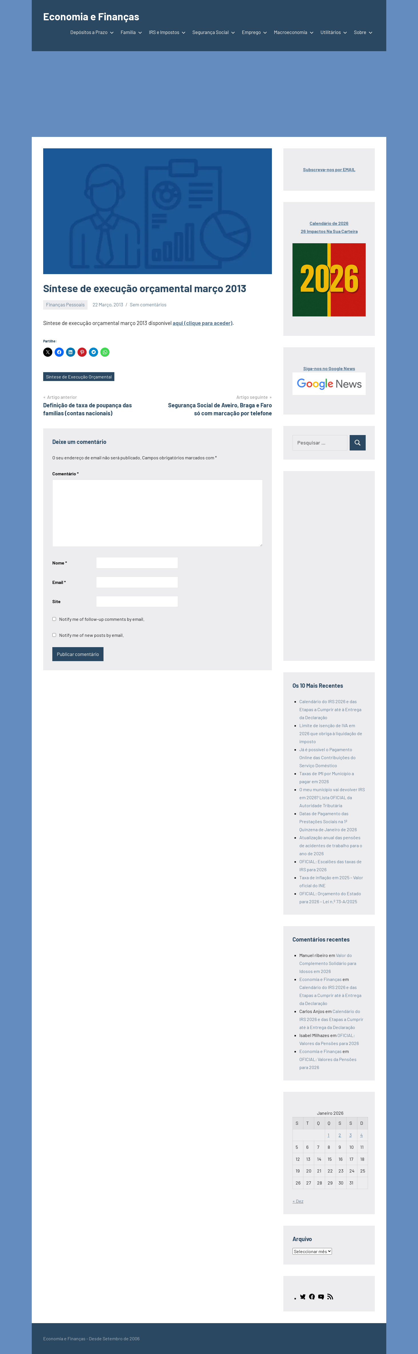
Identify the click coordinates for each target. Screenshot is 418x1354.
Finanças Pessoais (65, 304)
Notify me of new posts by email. (91, 635)
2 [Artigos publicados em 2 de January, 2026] (340, 1135)
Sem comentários (148, 304)
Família (130, 32)
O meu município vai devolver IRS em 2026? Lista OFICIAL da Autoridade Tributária (332, 797)
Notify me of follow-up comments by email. (101, 619)
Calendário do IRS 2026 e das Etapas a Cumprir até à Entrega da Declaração (330, 709)
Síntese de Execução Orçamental (79, 376)
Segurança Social (212, 32)
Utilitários (333, 32)
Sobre (362, 32)
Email (59, 582)
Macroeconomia (292, 32)
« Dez (297, 1201)
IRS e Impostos (166, 32)
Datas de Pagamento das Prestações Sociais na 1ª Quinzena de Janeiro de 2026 (328, 821)
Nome (59, 562)
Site (56, 601)
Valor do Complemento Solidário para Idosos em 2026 (327, 963)
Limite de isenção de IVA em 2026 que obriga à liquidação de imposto (330, 733)
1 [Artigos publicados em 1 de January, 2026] (328, 1135)
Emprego (253, 32)
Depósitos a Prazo (91, 32)
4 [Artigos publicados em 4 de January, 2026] (361, 1135)
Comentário (65, 473)
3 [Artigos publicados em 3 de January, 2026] (350, 1135)
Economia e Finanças (91, 16)
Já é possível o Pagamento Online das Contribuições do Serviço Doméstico (327, 757)
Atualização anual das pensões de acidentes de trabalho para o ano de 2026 (330, 845)
